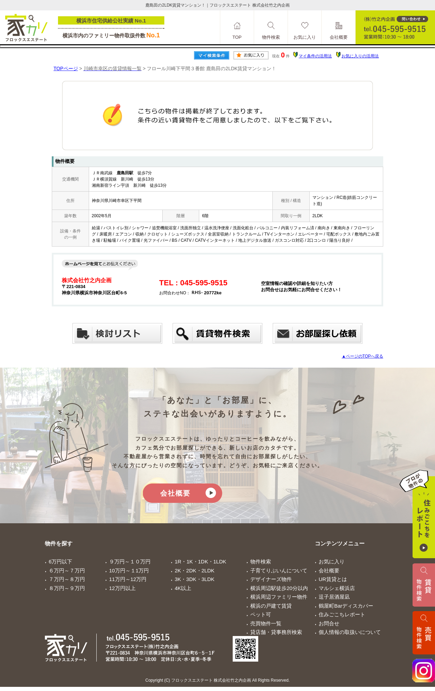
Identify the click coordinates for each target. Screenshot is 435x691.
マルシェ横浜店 (337, 588)
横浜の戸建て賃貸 (271, 606)
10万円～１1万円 (129, 570)
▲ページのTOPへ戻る (362, 356)
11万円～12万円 (127, 579)
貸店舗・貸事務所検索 (276, 632)
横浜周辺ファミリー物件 (278, 597)
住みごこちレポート (342, 614)
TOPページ (66, 68)
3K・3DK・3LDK (194, 579)
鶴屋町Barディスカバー (346, 606)
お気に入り (332, 561)
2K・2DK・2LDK (194, 570)
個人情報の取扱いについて (350, 632)
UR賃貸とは (333, 579)
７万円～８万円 (67, 579)
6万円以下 (60, 561)
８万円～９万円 (67, 588)
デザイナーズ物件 (271, 579)
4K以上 (183, 588)
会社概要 (175, 493)
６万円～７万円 (67, 570)
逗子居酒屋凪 (334, 597)
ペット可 (260, 614)
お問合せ (329, 623)
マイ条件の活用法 (315, 56)
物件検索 (260, 561)
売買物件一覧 (265, 623)
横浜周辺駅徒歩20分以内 (279, 588)
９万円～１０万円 (130, 561)
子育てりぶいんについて (278, 570)
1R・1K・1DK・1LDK (200, 561)
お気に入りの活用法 (360, 56)
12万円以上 (122, 588)
